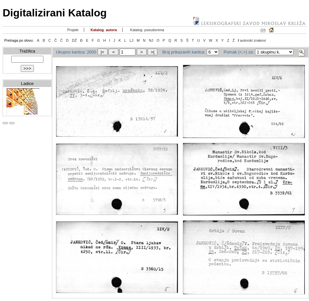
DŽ (74, 40)
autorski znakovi (253, 40)
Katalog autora (103, 30)
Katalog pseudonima (146, 30)
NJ (151, 40)
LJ (131, 40)
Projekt (72, 30)
